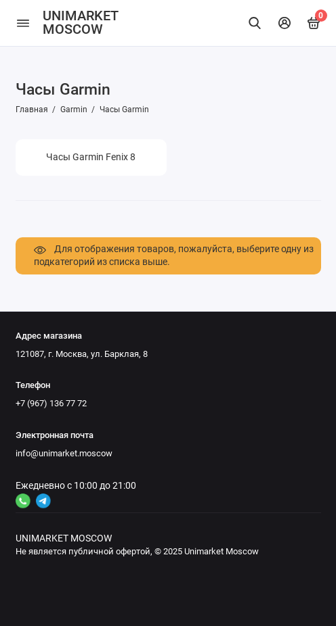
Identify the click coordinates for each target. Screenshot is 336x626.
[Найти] (255, 23)
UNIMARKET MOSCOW (80, 22)
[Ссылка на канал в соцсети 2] (43, 500)
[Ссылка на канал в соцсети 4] (23, 500)
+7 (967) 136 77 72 (51, 403)
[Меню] (23, 23)
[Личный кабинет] (284, 23)
